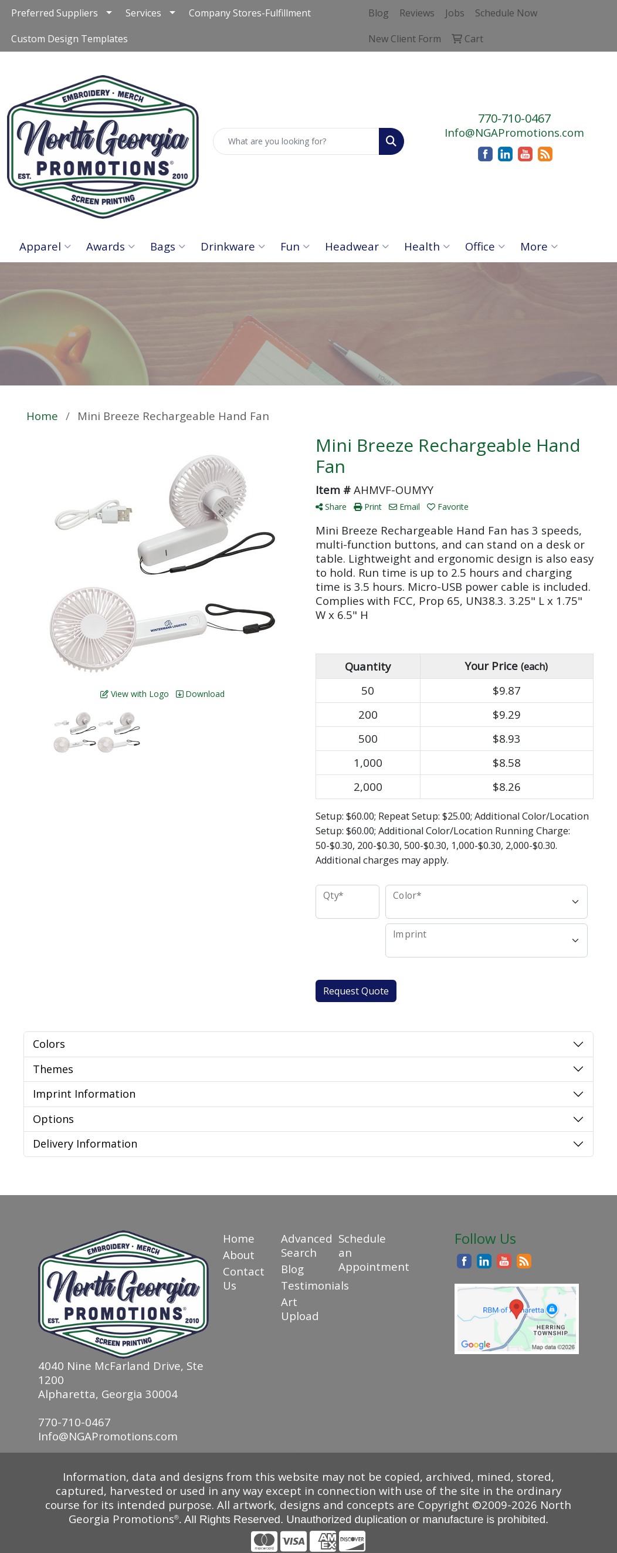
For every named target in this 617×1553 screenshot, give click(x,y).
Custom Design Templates (69, 38)
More (539, 246)
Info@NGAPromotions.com (514, 132)
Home (239, 1238)
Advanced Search (303, 1245)
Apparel (45, 246)
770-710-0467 (514, 118)
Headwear (357, 246)
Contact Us (244, 1278)
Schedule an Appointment (360, 1252)
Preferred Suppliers (54, 12)
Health (427, 246)
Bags (167, 246)
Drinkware (233, 246)
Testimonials (303, 1285)
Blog (292, 1268)
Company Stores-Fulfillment (250, 12)
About (239, 1254)
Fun (295, 246)
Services (143, 12)
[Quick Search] (296, 141)
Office (485, 246)
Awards (110, 246)
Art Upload (300, 1308)
